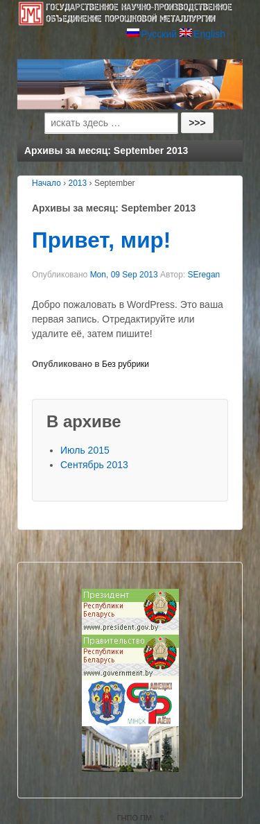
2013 (78, 183)
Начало (46, 183)
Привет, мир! (101, 240)
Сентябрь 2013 (94, 464)
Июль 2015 (85, 450)
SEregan (204, 275)
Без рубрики (125, 364)
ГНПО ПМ (135, 818)
